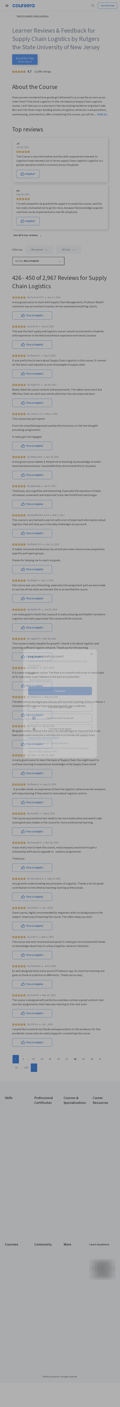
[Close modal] (92, 654)
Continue (60, 691)
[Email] (60, 680)
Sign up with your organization (43, 737)
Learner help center (59, 742)
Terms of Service (45, 751)
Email (32, 673)
